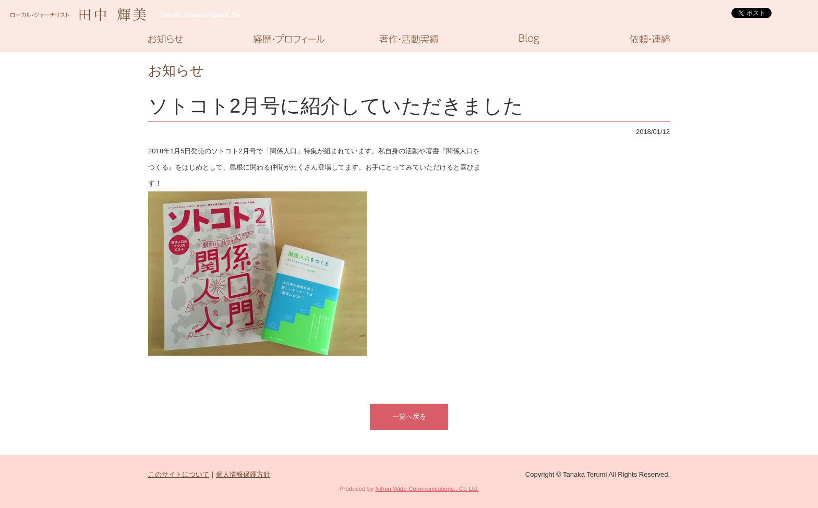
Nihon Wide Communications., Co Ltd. (426, 488)
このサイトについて (178, 474)
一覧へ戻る (409, 416)
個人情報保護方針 (243, 474)
